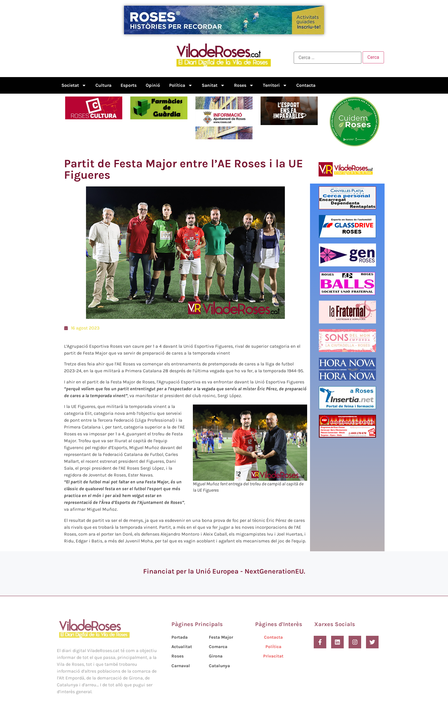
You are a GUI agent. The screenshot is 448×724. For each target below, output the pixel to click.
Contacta (305, 85)
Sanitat (213, 85)
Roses (244, 85)
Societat (73, 85)
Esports (129, 85)
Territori (275, 85)
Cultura (103, 85)
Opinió (153, 85)
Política (181, 85)
